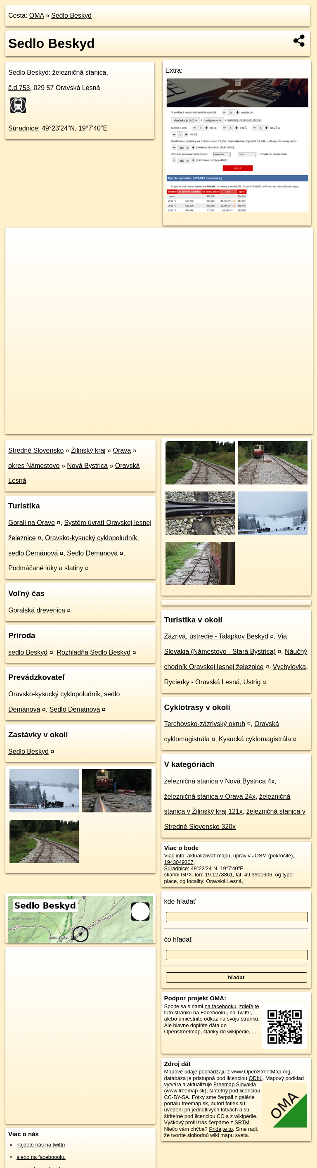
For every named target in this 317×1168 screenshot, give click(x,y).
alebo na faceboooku (41, 1157)
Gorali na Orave (31, 522)
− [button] (19, 254)
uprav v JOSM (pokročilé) (263, 855)
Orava (122, 450)
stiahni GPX (178, 874)
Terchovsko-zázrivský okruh (205, 723)
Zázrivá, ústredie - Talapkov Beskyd (216, 636)
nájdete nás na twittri (41, 1145)
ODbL (255, 1078)
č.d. (19, 87)
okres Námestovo (34, 465)
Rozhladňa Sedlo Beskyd (93, 652)
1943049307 (179, 862)
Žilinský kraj (88, 450)
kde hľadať (180, 901)
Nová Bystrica (87, 465)
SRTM (241, 1122)
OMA (36, 15)
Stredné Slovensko (36, 450)
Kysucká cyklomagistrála (255, 739)
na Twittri (240, 1012)
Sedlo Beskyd (71, 15)
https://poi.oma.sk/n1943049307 (276, 427)
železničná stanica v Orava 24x (209, 796)
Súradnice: (24, 128)
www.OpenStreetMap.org (260, 1071)
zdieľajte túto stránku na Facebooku (211, 1009)
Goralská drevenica (36, 610)
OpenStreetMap (170, 427)
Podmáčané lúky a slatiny (45, 568)
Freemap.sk (213, 427)
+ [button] (19, 241)
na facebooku (221, 1006)
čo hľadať (178, 939)
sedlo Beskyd (27, 652)
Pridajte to (221, 1129)
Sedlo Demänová (92, 553)
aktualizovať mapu (208, 855)
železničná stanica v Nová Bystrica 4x (219, 781)
